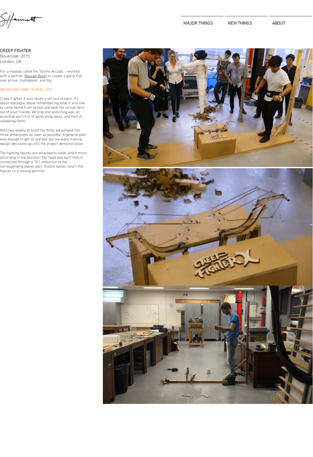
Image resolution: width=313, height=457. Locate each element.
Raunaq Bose (35, 76)
